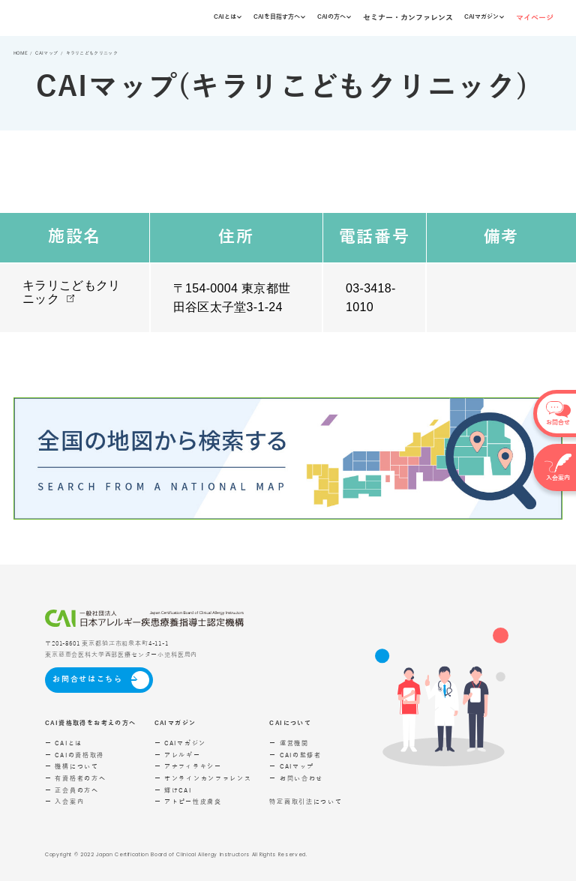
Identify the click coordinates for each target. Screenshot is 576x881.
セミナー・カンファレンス (408, 17)
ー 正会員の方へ (72, 790)
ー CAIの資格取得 (74, 755)
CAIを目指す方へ (279, 16)
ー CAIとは (63, 743)
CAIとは (228, 16)
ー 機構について (72, 766)
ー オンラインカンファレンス (203, 778)
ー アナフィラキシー (188, 766)
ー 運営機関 (288, 743)
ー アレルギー (177, 755)
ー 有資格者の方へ (75, 778)
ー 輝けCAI (173, 790)
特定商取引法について (305, 802)
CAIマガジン (484, 16)
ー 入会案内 (64, 802)
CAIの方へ (334, 16)
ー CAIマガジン (180, 743)
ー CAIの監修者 (295, 755)
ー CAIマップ (291, 766)
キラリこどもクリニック (71, 292)
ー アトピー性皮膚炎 (188, 802)
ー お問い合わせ (296, 778)
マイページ (535, 17)
